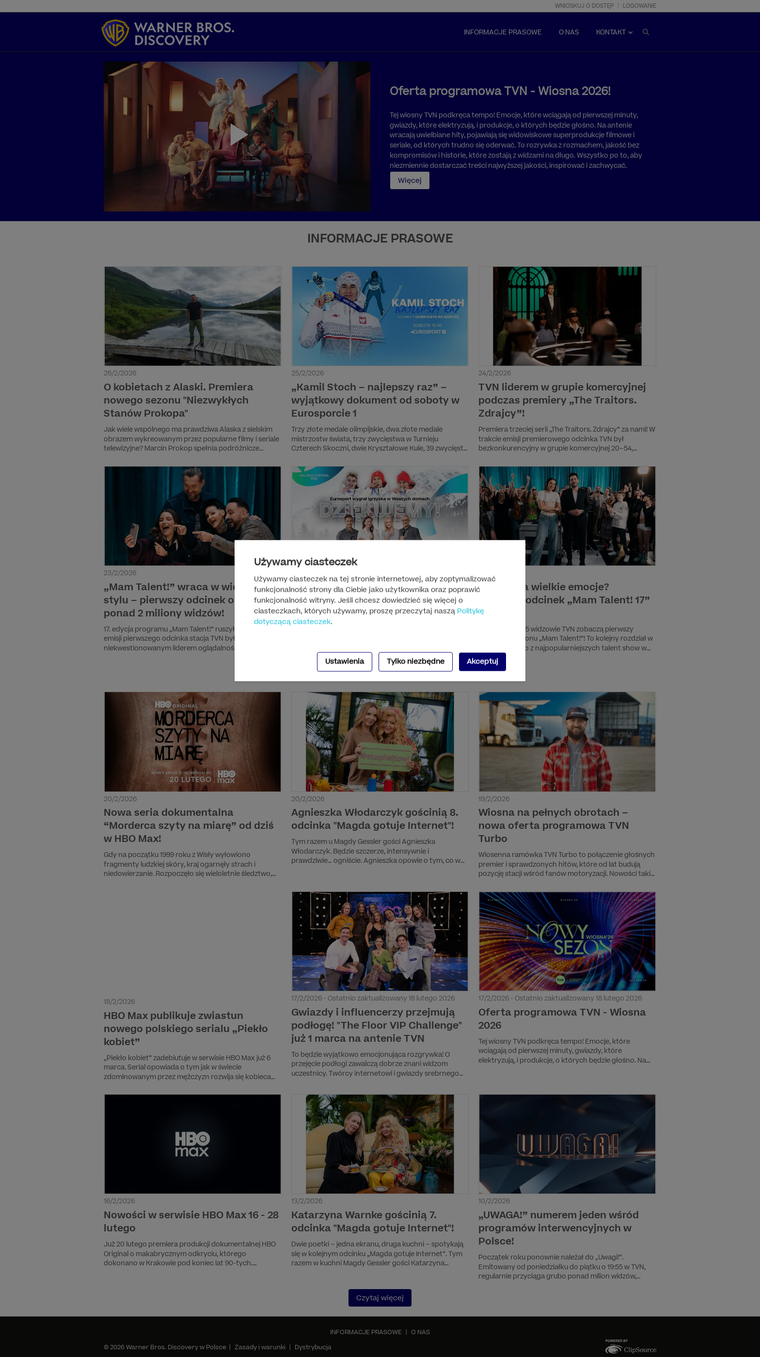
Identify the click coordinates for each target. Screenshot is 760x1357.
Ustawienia (344, 661)
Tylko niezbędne (415, 661)
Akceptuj (482, 661)
